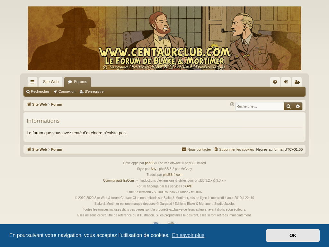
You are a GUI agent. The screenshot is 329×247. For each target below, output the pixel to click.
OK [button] (293, 235)
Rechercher (40, 91)
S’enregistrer (95, 91)
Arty (153, 169)
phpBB (150, 163)
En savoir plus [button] (188, 235)
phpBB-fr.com (172, 174)
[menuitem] (275, 82)
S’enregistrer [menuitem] (298, 83)
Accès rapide (33, 83)
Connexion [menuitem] (287, 83)
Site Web (50, 82)
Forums (80, 82)
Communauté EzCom (118, 180)
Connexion (67, 91)
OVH (188, 186)
